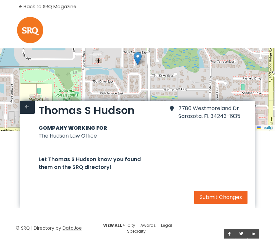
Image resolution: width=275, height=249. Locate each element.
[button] (138, 58)
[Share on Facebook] (229, 234)
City (131, 225)
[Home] (30, 30)
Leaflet (265, 127)
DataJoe (72, 228)
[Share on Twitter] (241, 234)
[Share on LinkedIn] (254, 234)
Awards (148, 225)
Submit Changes (221, 197)
